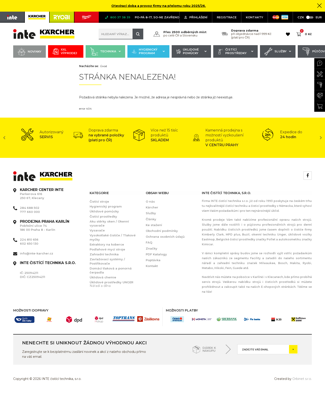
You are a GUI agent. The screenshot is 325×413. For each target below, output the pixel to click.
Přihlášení (195, 17)
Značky (151, 248)
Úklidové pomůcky (191, 51)
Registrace (226, 17)
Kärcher (152, 207)
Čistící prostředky (235, 51)
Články (151, 219)
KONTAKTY (254, 17)
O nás (150, 201)
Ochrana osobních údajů (165, 236)
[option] (43, 134)
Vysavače (97, 230)
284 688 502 (29, 208)
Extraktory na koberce (107, 244)
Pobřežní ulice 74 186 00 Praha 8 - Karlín (44, 225)
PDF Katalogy (156, 254)
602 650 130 (29, 243)
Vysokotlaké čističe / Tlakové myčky (113, 237)
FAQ (149, 242)
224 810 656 (29, 239)
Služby (277, 51)
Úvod (103, 66)
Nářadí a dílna (100, 286)
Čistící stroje (99, 201)
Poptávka (153, 260)
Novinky (29, 51)
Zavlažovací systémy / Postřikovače (107, 261)
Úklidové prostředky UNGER (111, 282)
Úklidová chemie (103, 277)
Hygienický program (148, 51)
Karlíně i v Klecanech (267, 277)
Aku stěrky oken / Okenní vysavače (109, 223)
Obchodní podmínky (162, 231)
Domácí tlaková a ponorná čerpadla (111, 270)
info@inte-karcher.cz (36, 253)
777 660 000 (30, 212)
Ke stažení (154, 225)
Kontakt (152, 266)
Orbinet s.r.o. (302, 379)
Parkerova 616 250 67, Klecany (41, 194)
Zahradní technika (104, 254)
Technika (105, 51)
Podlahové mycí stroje (107, 249)
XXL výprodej (65, 51)
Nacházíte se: (89, 66)
